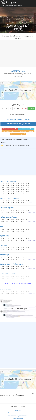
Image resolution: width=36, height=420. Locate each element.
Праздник (31, 108)
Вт (6, 108)
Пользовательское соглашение (18, 413)
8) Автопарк (4, 255)
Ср (10, 108)
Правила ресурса (18, 418)
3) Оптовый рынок (7, 208)
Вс (25, 108)
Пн (2, 108)
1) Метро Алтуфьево (8, 181)
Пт (18, 108)
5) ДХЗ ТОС (4, 226)
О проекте (18, 410)
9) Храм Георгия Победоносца (11, 264)
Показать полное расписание (18, 283)
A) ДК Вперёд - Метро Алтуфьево (18, 119)
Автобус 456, (18, 71)
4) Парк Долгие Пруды (8, 217)
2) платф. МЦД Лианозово (10, 198)
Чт (14, 108)
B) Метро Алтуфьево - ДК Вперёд (18, 124)
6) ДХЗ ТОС (4, 236)
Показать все (31, 202)
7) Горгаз (3, 245)
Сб (22, 108)
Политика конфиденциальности (18, 416)
